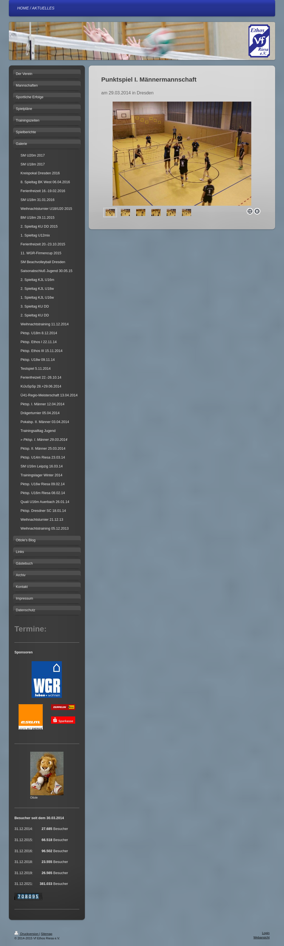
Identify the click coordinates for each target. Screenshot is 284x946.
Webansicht (261, 937)
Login (266, 933)
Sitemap (46, 933)
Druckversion (26, 933)
